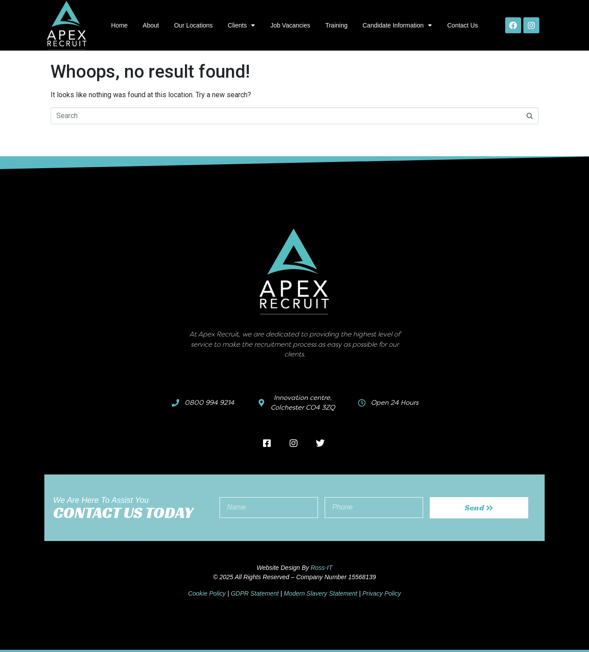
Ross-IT (321, 567)
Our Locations (193, 25)
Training (336, 25)
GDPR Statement (255, 593)
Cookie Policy (207, 593)
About (151, 25)
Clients (241, 25)
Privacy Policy (381, 593)
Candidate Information (397, 25)
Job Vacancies (290, 25)
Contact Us (462, 25)
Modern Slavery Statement (320, 593)
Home (119, 25)
